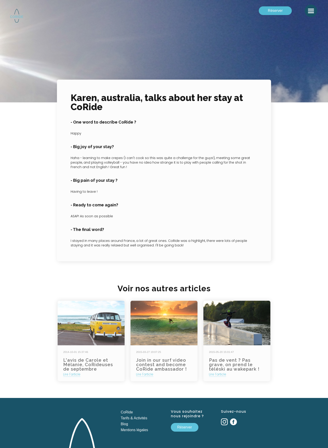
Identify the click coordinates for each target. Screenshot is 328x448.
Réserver (275, 11)
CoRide (127, 412)
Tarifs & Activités (134, 418)
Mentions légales (134, 430)
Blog (124, 424)
